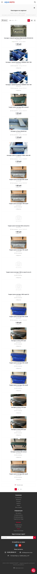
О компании (18, 497)
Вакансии (18, 499)
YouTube (20, 545)
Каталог (18, 522)
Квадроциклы (18, 524)
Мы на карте (18, 507)
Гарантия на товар (18, 519)
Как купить (18, 513)
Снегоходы (18, 526)
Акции (18, 505)
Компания (18, 495)
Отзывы (18, 501)
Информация (18, 510)
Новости (18, 503)
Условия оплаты (18, 515)
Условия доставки (18, 517)
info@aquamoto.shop (27, 552)
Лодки (18, 528)
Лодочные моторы (18, 530)
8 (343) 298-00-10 (11, 552)
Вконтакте (16, 545)
